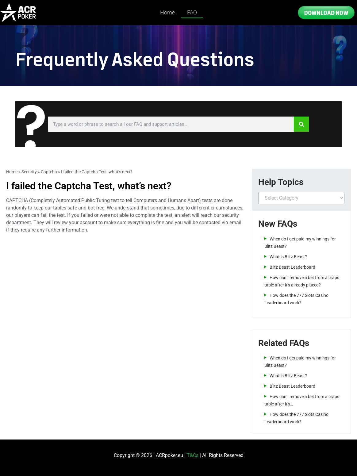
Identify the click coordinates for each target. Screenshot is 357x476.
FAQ (192, 12)
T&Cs (192, 455)
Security (29, 171)
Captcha (49, 171)
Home (167, 12)
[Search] (301, 124)
